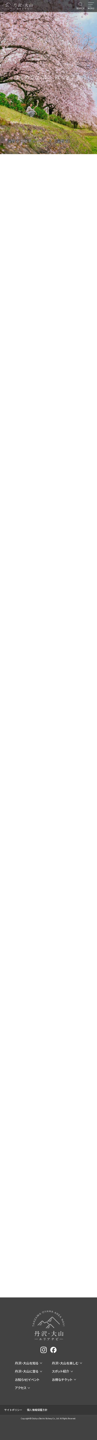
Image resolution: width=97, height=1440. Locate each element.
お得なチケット (64, 1379)
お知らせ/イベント (27, 1379)
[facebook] (53, 1350)
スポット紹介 (62, 1371)
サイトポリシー (13, 1410)
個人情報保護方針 (37, 1410)
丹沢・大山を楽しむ (67, 1363)
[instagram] (43, 1350)
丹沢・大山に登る (28, 1371)
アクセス (22, 1387)
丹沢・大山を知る (28, 1363)
